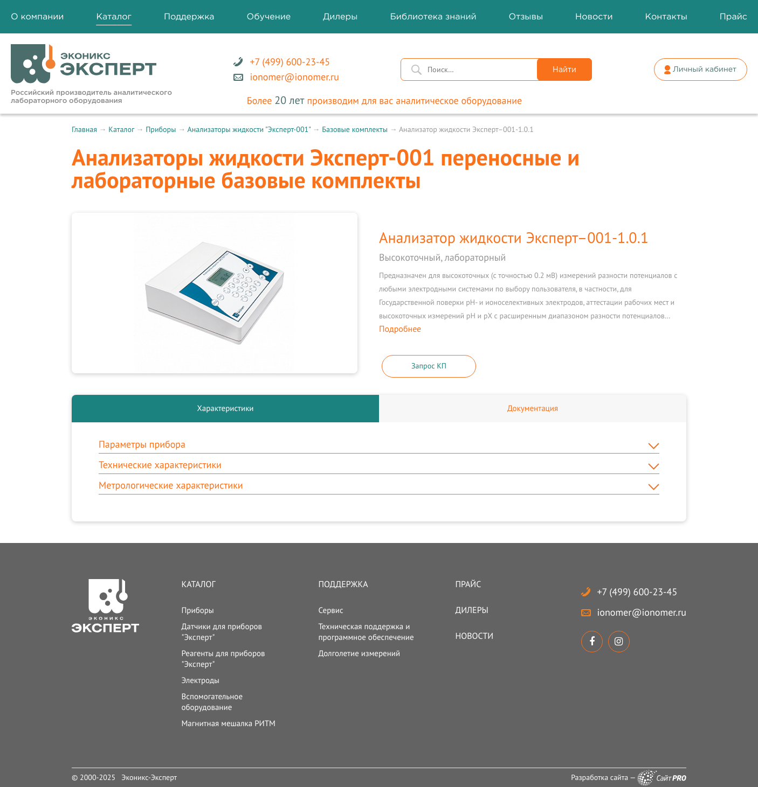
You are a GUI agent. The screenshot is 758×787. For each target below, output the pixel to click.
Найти (564, 70)
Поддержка (343, 584)
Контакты (666, 17)
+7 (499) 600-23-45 (637, 592)
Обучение (269, 17)
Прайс (468, 584)
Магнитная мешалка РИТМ (228, 724)
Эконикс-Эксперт (149, 777)
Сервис (330, 610)
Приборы (161, 129)
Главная (84, 129)
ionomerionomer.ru (641, 612)
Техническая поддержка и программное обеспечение (366, 632)
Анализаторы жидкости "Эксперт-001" (248, 129)
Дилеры (472, 610)
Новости (475, 636)
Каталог (121, 129)
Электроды (200, 680)
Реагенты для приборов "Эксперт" (223, 659)
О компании (37, 17)
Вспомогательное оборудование (212, 702)
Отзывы (526, 17)
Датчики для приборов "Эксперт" (221, 632)
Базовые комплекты (355, 129)
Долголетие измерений (359, 654)
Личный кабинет (704, 70)
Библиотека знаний (433, 17)
